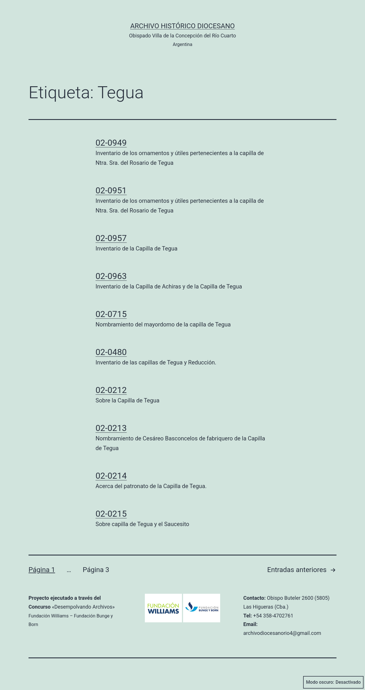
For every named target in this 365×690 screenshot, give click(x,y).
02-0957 (111, 238)
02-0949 (111, 143)
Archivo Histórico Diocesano (182, 26)
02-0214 (111, 476)
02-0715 (111, 314)
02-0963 (111, 276)
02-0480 (111, 352)
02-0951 (111, 190)
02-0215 (111, 514)
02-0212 (111, 390)
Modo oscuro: (333, 682)
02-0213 (111, 428)
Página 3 (96, 570)
